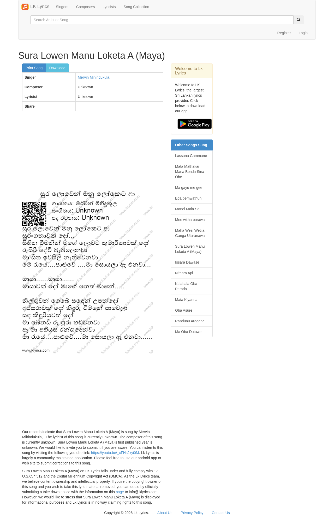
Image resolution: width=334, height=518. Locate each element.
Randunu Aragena (190, 321)
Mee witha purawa (190, 220)
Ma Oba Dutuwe (188, 332)
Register (284, 33)
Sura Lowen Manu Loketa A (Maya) (190, 249)
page (120, 492)
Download (57, 68)
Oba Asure (183, 310)
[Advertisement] (92, 153)
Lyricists (109, 7)
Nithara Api (184, 273)
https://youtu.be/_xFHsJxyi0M (115, 453)
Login (303, 33)
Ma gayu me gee (188, 187)
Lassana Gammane (191, 156)
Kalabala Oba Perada (186, 286)
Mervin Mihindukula (93, 77)
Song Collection (136, 7)
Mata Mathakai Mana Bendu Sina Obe (189, 171)
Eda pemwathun (188, 198)
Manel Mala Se (187, 209)
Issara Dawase (187, 262)
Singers (62, 7)
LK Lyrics (35, 7)
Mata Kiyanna (186, 300)
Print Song (34, 68)
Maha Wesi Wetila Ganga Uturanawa (190, 233)
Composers (85, 7)
